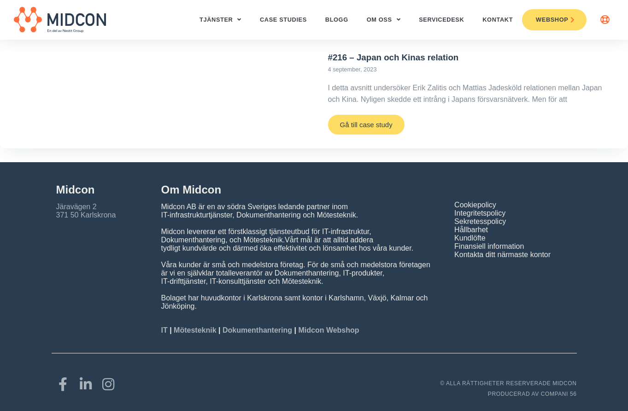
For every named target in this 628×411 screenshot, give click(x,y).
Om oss (383, 20)
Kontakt (497, 19)
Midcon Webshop (328, 330)
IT (165, 330)
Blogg (336, 19)
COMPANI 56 (559, 394)
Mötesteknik (195, 330)
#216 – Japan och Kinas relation (393, 57)
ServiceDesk (441, 19)
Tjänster (220, 20)
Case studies (283, 19)
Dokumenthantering (257, 330)
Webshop (555, 19)
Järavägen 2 (76, 207)
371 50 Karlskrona (86, 215)
